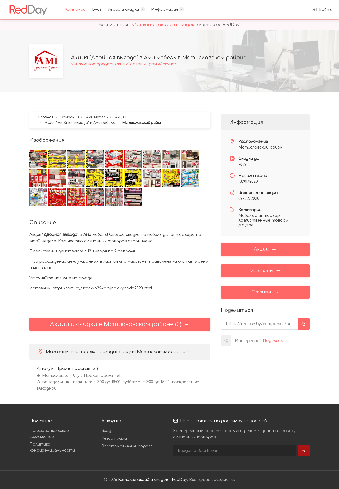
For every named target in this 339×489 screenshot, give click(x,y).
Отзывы (265, 291)
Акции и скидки (123, 9)
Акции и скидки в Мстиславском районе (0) (119, 324)
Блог (97, 9)
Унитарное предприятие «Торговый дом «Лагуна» (123, 64)
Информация (164, 9)
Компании (75, 9)
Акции (265, 249)
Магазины (265, 270)
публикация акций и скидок (161, 24)
